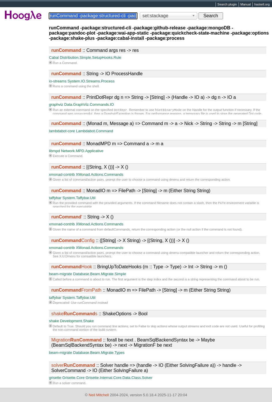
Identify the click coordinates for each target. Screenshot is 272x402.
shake (54, 321)
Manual (245, 4)
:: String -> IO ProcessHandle (97, 73)
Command (69, 63)
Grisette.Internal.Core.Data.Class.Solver (119, 377)
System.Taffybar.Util (79, 198)
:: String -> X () (82, 216)
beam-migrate (60, 274)
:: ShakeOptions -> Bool (99, 313)
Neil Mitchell (99, 395)
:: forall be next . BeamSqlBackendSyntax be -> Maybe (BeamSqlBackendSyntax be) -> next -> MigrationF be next (133, 342)
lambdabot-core (62, 131)
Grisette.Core (73, 377)
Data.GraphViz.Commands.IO (89, 104)
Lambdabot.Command (94, 131)
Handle (197, 110)
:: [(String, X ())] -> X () (89, 167)
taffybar (55, 198)
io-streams (58, 81)
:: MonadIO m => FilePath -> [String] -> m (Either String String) (130, 190)
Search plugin (227, 4)
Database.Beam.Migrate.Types (98, 352)
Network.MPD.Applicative (82, 151)
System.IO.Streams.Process (90, 81)
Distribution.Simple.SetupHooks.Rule (90, 57)
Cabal (54, 57)
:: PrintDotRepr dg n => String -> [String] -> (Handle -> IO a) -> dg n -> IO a (143, 97)
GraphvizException (117, 114)
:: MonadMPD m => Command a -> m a (107, 143)
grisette (55, 377)
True (70, 326)
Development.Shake (77, 321)
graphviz (56, 104)
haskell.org (261, 4)
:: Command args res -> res (95, 50)
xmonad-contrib (62, 174)
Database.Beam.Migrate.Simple (99, 274)
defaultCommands (117, 229)
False (142, 326)
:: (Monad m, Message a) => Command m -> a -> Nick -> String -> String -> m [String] (154, 123)
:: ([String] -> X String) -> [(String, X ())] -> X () (120, 240)
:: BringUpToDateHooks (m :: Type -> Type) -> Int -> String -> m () (139, 266)
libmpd (54, 151)
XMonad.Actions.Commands (99, 174)
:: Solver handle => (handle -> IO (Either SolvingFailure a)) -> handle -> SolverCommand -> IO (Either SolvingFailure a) (146, 368)
